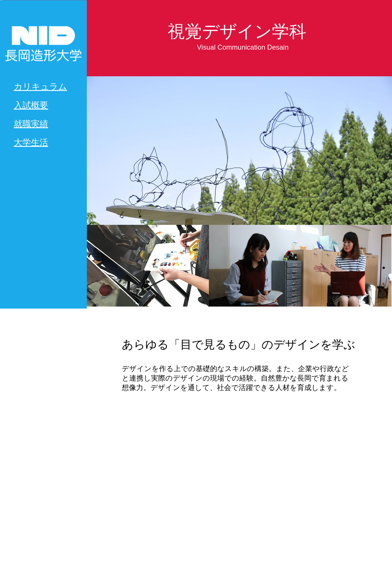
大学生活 (31, 142)
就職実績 (31, 123)
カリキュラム (40, 86)
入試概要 (31, 105)
